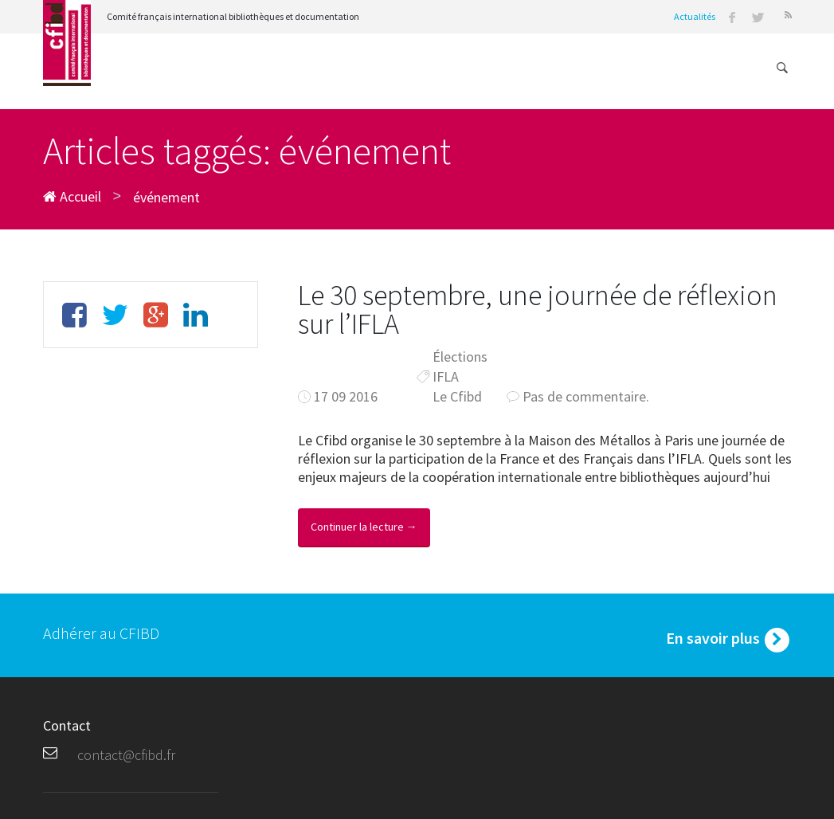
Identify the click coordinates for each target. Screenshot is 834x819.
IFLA (446, 376)
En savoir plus (729, 639)
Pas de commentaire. (586, 396)
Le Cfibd (457, 396)
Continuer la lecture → (364, 526)
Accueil (72, 196)
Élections (460, 356)
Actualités (694, 16)
